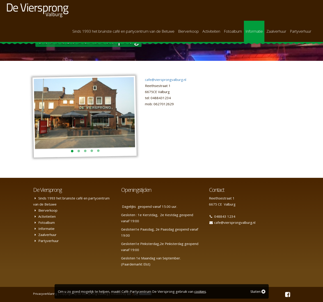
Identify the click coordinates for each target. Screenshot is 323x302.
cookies (200, 291)
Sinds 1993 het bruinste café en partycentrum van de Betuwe (123, 31)
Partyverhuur (300, 31)
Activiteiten (211, 31)
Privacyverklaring (45, 294)
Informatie (254, 31)
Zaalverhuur (276, 31)
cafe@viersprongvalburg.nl (165, 79)
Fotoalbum (233, 31)
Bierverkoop (188, 31)
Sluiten (257, 291)
